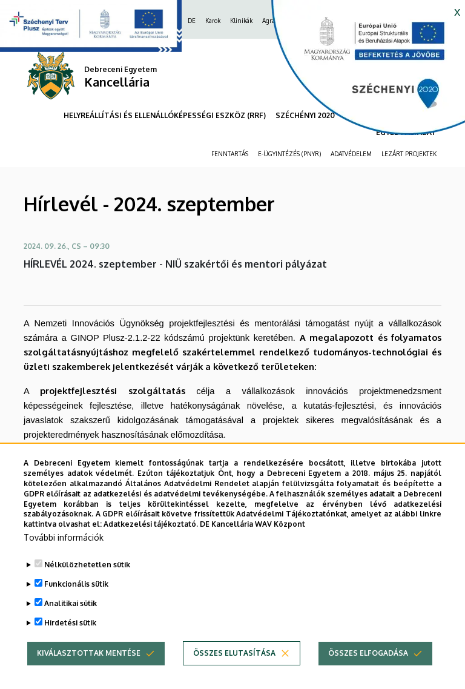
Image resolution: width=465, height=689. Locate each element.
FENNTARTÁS (229, 153)
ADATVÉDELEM (351, 153)
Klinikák (241, 20)
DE (192, 20)
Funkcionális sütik (76, 607)
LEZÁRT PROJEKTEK (409, 153)
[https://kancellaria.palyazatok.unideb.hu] (359, 72)
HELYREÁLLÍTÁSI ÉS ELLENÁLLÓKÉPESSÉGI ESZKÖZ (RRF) (165, 115)
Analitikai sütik (70, 626)
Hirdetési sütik (70, 646)
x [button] (457, 11)
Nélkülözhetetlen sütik (87, 588)
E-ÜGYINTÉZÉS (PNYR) (289, 153)
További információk (64, 561)
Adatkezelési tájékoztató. (151, 547)
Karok (212, 20)
